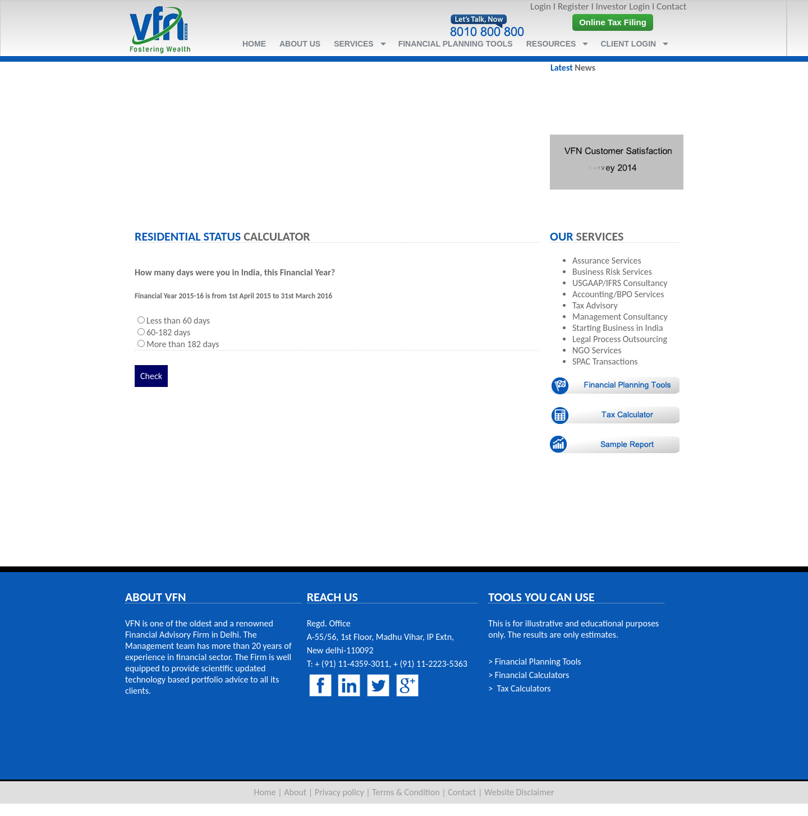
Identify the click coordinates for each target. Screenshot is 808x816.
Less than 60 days (178, 320)
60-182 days (168, 332)
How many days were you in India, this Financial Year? (235, 272)
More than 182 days (182, 344)
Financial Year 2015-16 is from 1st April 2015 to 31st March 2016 (233, 296)
